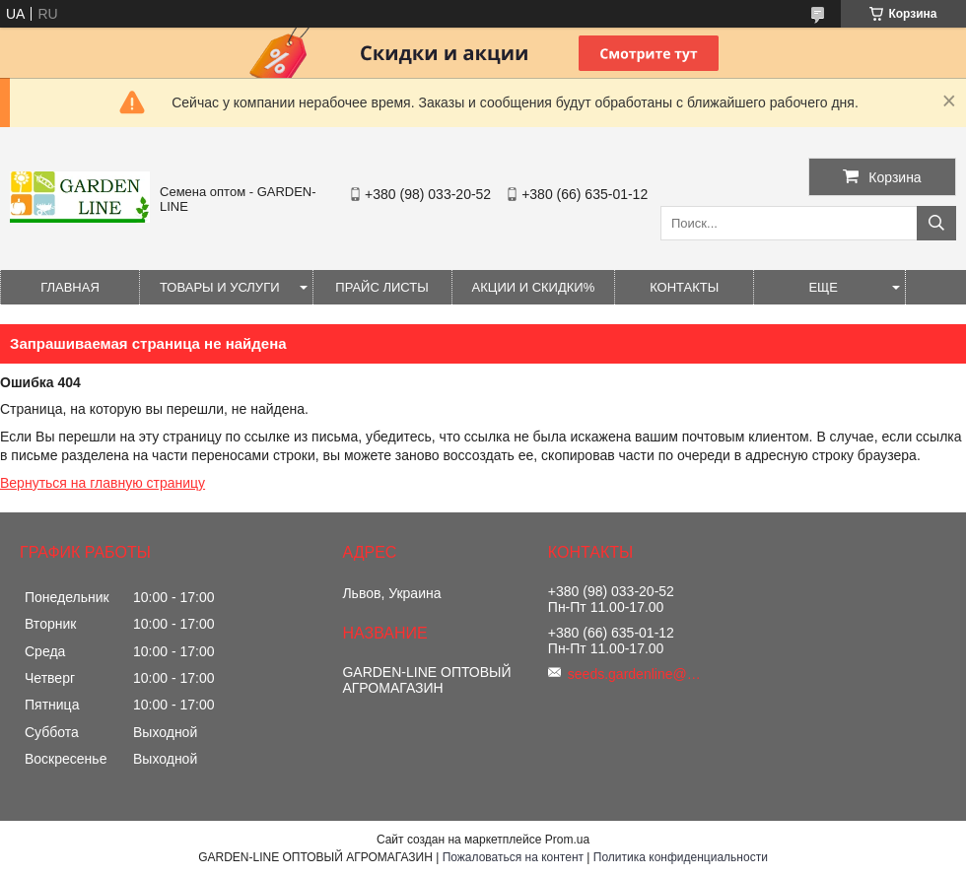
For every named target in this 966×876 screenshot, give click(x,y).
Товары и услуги (220, 287)
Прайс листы (381, 287)
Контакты (684, 287)
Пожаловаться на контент (513, 857)
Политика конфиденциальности (680, 857)
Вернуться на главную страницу (102, 483)
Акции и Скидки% (533, 287)
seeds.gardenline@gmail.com (637, 674)
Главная (70, 287)
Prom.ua (567, 839)
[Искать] (936, 223)
